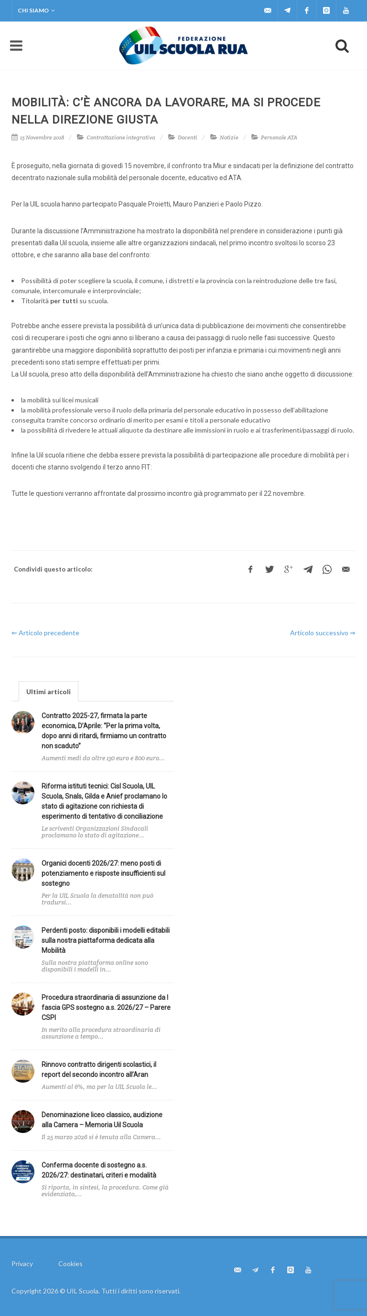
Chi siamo (36, 10)
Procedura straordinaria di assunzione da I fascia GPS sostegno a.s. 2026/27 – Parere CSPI (106, 1007)
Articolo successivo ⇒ (323, 633)
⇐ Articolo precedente (45, 633)
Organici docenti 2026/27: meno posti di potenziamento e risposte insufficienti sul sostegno (103, 873)
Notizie (229, 137)
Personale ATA (279, 137)
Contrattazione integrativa (120, 137)
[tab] (48, 691)
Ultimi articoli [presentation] (48, 691)
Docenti (187, 137)
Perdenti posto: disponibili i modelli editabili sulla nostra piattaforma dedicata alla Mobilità (106, 940)
